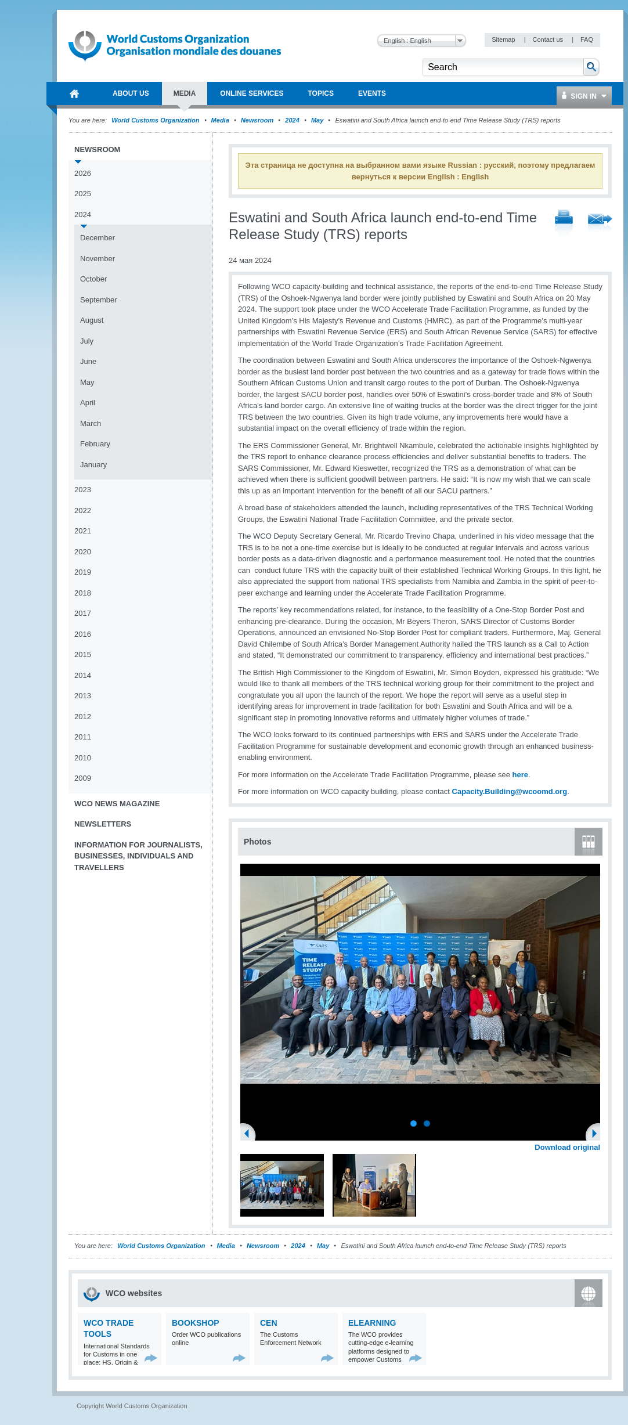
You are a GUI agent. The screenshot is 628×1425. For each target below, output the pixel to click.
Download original (567, 1147)
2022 (82, 510)
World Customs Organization (156, 120)
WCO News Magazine (117, 803)
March (90, 423)
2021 (82, 530)
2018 (82, 593)
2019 (82, 572)
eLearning (372, 1322)
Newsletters (102, 824)
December (97, 237)
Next (598, 1135)
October (93, 279)
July (86, 341)
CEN (268, 1322)
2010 (82, 757)
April (87, 402)
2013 (82, 695)
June (88, 361)
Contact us (548, 39)
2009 (82, 778)
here (520, 774)
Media (220, 120)
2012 (82, 716)
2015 (82, 654)
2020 (82, 551)
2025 (82, 193)
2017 (82, 613)
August (91, 320)
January (93, 464)
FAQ (586, 39)
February (95, 443)
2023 (82, 489)
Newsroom (257, 120)
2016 (82, 634)
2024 (292, 120)
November (97, 258)
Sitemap (504, 39)
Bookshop (195, 1322)
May (317, 120)
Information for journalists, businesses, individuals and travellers (138, 856)
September (98, 299)
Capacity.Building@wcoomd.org (510, 791)
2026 (82, 173)
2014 (82, 675)
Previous (250, 1135)
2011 (82, 737)
